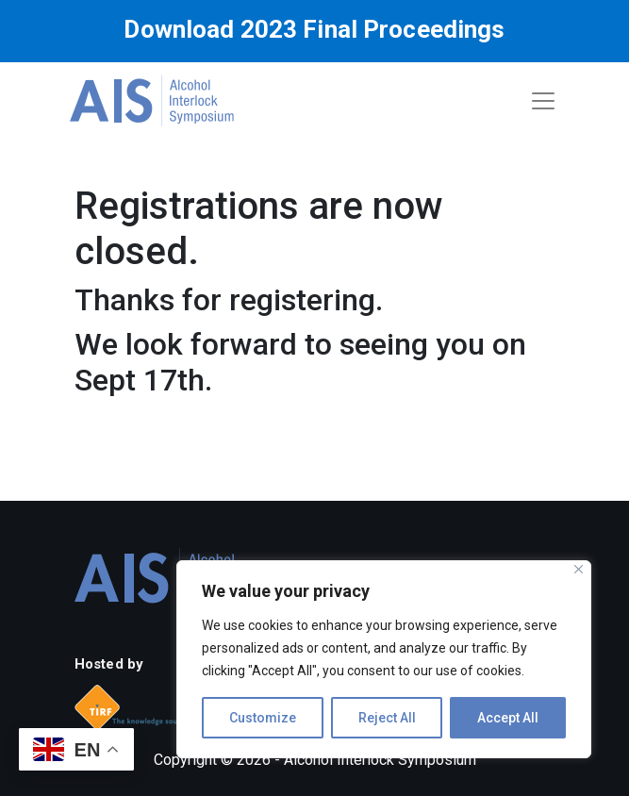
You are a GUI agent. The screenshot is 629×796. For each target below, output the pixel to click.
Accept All (507, 717)
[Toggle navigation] (543, 101)
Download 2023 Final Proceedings (314, 29)
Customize (262, 717)
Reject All (387, 717)
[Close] (578, 569)
